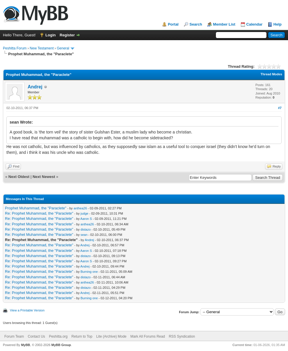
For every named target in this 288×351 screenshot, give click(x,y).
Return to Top (82, 336)
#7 (280, 108)
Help (277, 24)
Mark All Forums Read (147, 336)
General (63, 48)
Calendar (254, 24)
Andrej (35, 86)
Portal (173, 24)
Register (67, 35)
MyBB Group (61, 345)
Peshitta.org (58, 336)
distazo (86, 229)
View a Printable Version (27, 310)
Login (50, 35)
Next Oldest (18, 176)
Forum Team (14, 336)
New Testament (42, 48)
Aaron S (86, 218)
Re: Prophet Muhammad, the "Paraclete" (39, 213)
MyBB (25, 345)
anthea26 (80, 208)
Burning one (89, 271)
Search (195, 24)
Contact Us (36, 336)
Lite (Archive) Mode (111, 336)
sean (84, 234)
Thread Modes (271, 74)
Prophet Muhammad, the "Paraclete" (35, 208)
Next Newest (44, 176)
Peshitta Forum (14, 48)
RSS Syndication (182, 336)
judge (84, 213)
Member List (224, 24)
